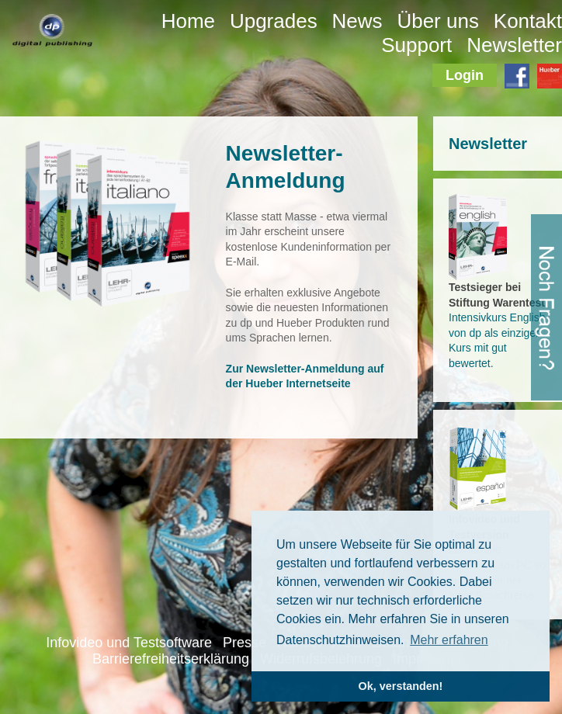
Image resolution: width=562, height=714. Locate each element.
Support (416, 45)
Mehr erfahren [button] (449, 639)
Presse (244, 642)
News (357, 21)
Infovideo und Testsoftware (129, 642)
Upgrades (273, 21)
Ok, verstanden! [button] (401, 686)
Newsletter (514, 45)
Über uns (438, 21)
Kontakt (528, 21)
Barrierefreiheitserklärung (170, 659)
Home (188, 21)
